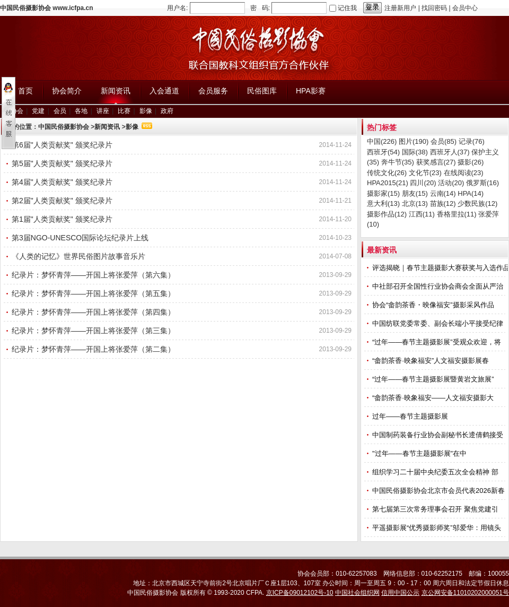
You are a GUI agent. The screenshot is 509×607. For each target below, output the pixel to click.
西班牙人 (450, 152)
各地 (81, 111)
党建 (38, 111)
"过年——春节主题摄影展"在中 (420, 453)
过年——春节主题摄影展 (410, 416)
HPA (471, 193)
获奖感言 (436, 162)
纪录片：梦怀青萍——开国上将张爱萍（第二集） (93, 349)
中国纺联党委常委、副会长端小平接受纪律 (438, 323)
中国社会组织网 (357, 592)
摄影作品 (387, 214)
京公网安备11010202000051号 (465, 592)
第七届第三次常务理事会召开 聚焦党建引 (436, 509)
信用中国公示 (400, 592)
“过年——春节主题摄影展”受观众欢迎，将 (437, 342)
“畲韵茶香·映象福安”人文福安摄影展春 (431, 361)
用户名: (177, 8)
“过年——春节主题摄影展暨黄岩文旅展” (434, 379)
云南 (443, 193)
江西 (422, 214)
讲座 (102, 111)
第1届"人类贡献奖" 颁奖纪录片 (62, 219)
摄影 (471, 162)
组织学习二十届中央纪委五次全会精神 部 (436, 472)
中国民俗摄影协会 (63, 127)
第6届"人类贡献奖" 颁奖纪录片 (62, 145)
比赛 (124, 111)
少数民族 (477, 203)
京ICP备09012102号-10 (300, 592)
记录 (472, 141)
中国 (382, 141)
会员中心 (465, 8)
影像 (145, 111)
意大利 (383, 203)
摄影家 (383, 193)
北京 (415, 203)
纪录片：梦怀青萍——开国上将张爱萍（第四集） (93, 312)
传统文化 (387, 173)
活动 (451, 183)
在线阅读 (464, 173)
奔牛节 (397, 162)
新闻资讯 (107, 127)
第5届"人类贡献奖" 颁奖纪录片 (62, 163)
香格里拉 (457, 214)
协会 (17, 111)
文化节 (425, 173)
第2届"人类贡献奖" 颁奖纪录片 (62, 200)
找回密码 (434, 8)
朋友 (415, 193)
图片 (413, 141)
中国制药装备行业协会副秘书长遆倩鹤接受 (438, 435)
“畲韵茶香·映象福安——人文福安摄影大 (434, 398)
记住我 (347, 8)
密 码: (260, 8)
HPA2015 (387, 183)
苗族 (443, 203)
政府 (167, 111)
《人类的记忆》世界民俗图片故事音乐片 (78, 256)
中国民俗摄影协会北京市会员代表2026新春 (439, 491)
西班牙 (383, 152)
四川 (423, 183)
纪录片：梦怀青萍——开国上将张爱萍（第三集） (93, 330)
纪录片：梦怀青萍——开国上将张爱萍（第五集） (93, 293)
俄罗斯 (482, 183)
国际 (415, 152)
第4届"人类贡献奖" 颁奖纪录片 (62, 182)
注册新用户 (400, 8)
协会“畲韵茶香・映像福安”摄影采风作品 (434, 305)
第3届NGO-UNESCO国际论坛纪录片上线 (80, 237)
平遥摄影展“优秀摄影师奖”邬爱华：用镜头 (437, 528)
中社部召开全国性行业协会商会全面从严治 (438, 286)
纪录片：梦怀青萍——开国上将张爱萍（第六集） (93, 275)
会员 (60, 111)
